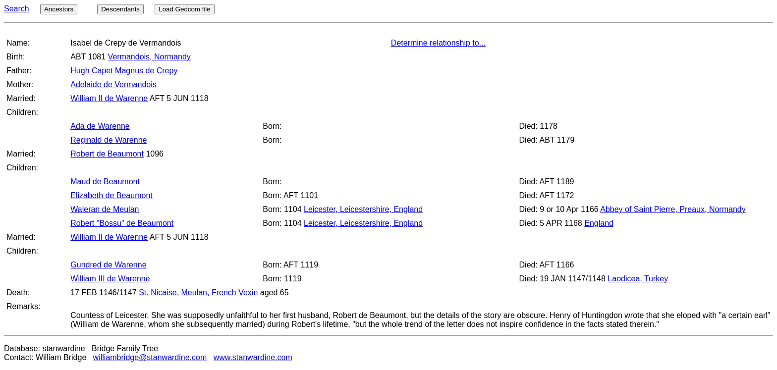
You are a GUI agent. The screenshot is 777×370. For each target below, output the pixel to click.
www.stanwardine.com (253, 357)
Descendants (120, 9)
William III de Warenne (110, 278)
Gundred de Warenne (108, 265)
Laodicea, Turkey (638, 278)
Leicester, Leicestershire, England (363, 209)
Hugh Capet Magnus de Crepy (123, 70)
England (598, 223)
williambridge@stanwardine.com (150, 357)
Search (16, 8)
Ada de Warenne (99, 126)
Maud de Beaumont (105, 181)
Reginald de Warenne (108, 140)
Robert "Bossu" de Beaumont (121, 223)
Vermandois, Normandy (149, 57)
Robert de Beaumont (107, 154)
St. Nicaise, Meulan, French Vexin (198, 292)
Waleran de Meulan (104, 209)
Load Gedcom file (184, 9)
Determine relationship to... (438, 43)
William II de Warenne (109, 98)
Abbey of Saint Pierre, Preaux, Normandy (672, 209)
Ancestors (58, 9)
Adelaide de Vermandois (113, 84)
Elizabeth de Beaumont (111, 195)
